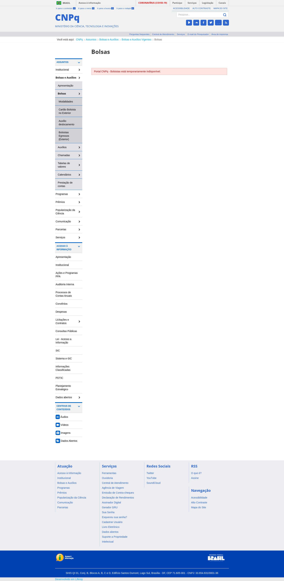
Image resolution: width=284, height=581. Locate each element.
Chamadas (64, 155)
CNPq (79, 39)
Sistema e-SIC (64, 358)
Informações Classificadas (63, 368)
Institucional (62, 69)
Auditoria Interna (65, 284)
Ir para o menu (86, 8)
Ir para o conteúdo (66, 8)
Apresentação (65, 85)
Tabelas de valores (64, 165)
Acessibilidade (181, 8)
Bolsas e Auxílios (109, 39)
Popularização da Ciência (65, 212)
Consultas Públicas (66, 331)
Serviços (181, 34)
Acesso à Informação (64, 248)
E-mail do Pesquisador (198, 34)
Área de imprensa (219, 34)
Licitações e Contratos (62, 321)
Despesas (61, 311)
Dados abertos (64, 397)
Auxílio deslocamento (66, 123)
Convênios (62, 303)
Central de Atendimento (163, 34)
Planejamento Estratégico (63, 387)
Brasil (66, 3)
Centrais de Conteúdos (64, 408)
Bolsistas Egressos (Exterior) (64, 136)
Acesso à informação (90, 2)
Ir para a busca (105, 8)
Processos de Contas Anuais (64, 294)
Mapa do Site (221, 8)
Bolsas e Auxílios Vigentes (136, 39)
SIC (58, 350)
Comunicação (63, 221)
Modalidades (66, 101)
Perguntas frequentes (139, 34)
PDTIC (59, 377)
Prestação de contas (65, 184)
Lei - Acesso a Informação (63, 341)
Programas (62, 194)
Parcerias (61, 229)
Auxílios (62, 147)
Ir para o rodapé (125, 8)
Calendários (64, 174)
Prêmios (60, 202)
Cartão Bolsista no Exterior (67, 111)
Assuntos (91, 39)
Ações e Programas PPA (67, 274)
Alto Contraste (202, 8)
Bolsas (158, 39)
